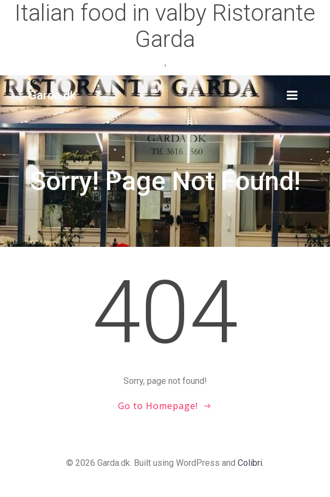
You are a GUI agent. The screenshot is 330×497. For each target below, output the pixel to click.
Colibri (250, 463)
